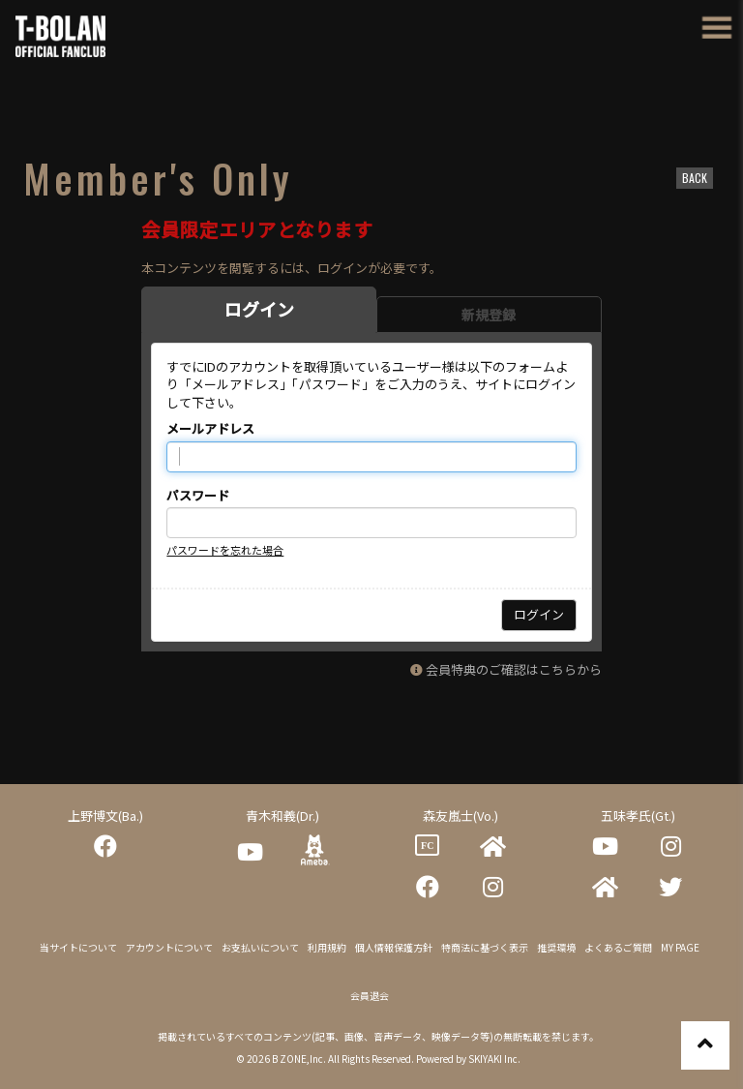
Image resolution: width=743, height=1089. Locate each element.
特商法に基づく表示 (484, 947)
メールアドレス (210, 429)
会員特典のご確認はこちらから (514, 669)
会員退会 (369, 995)
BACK (694, 177)
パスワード (197, 495)
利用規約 (327, 947)
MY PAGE (680, 947)
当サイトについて (78, 947)
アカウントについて (169, 947)
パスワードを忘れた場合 (224, 550)
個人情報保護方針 (393, 947)
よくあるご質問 (618, 947)
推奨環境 (556, 947)
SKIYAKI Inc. (494, 1058)
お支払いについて (260, 947)
